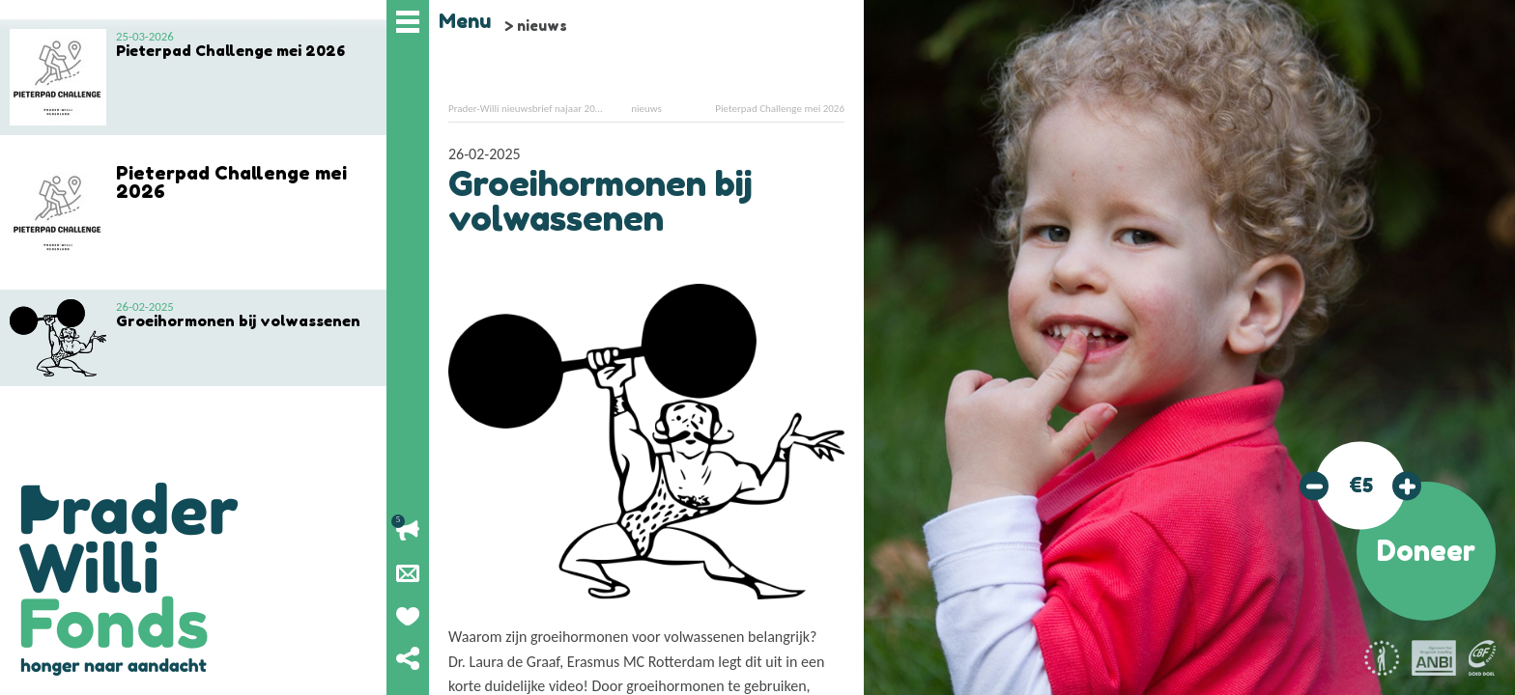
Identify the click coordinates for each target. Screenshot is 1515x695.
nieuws (542, 25)
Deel (407, 658)
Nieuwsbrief (407, 573)
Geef (407, 616)
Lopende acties (407, 531)
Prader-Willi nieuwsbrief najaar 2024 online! (543, 108)
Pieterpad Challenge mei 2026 (779, 108)
